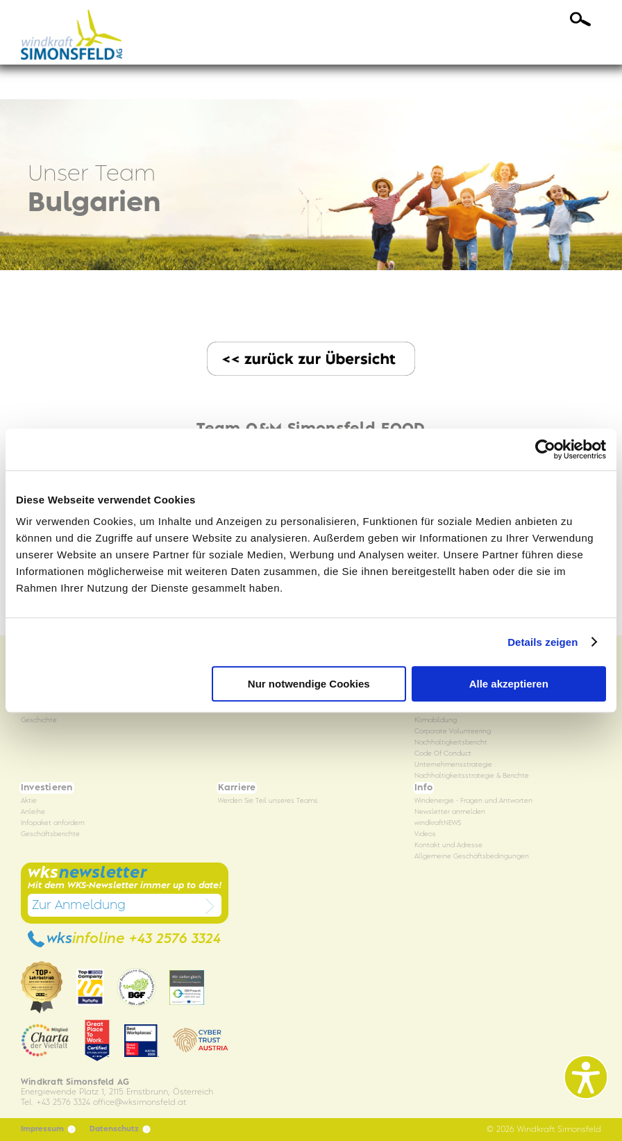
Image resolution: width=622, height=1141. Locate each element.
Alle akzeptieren (508, 684)
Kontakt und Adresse (448, 845)
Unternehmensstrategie (453, 765)
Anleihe (33, 812)
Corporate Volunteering (452, 731)
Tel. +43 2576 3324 (55, 1102)
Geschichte (39, 720)
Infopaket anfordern (53, 823)
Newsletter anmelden (449, 812)
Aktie (29, 801)
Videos (425, 834)
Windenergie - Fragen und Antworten (473, 801)
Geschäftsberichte (50, 834)
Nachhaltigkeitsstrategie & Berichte (471, 776)
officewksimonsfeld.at (139, 1102)
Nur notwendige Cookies (309, 684)
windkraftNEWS (437, 823)
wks (124, 939)
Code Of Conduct (442, 754)
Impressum (48, 1129)
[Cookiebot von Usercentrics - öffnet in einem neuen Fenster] (545, 449)
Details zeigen (542, 642)
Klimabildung (435, 720)
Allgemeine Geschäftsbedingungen (471, 856)
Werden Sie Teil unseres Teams (268, 801)
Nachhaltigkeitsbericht (450, 743)
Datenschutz (120, 1129)
